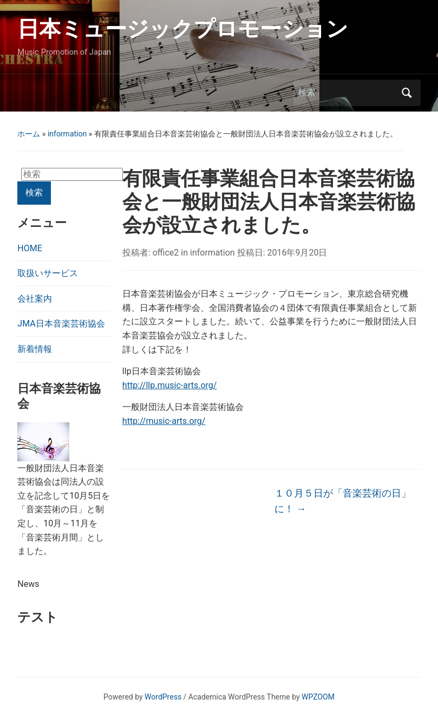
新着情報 (34, 349)
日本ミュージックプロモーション (182, 29)
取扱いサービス (47, 273)
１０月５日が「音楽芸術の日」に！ (342, 500)
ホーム (28, 133)
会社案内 (34, 298)
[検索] (347, 92)
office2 (166, 252)
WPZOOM (318, 697)
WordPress (163, 697)
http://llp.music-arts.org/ (169, 385)
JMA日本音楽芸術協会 (60, 323)
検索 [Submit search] (407, 92)
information (67, 133)
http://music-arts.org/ (164, 421)
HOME (29, 248)
